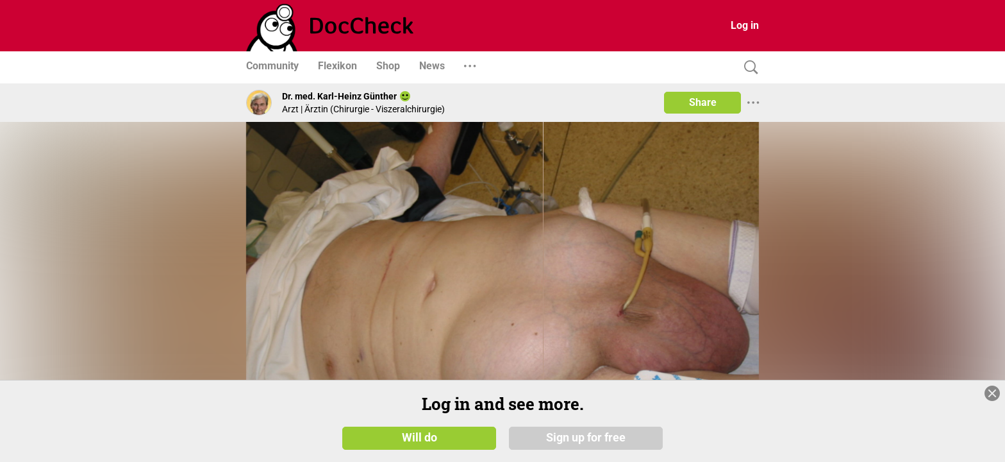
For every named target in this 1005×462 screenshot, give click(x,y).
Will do (419, 437)
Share (703, 102)
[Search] (748, 67)
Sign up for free (586, 437)
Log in (745, 25)
